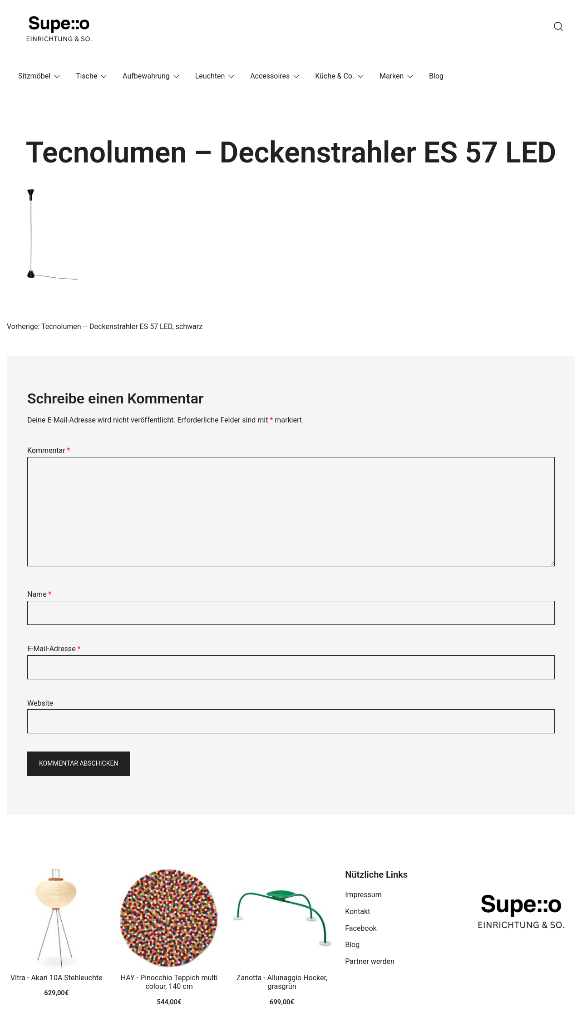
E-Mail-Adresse (53, 648)
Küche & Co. (334, 76)
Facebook (360, 928)
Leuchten (210, 76)
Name (39, 594)
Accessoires (270, 76)
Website (40, 703)
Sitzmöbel (34, 76)
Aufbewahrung (146, 76)
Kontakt (357, 911)
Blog (436, 76)
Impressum (363, 894)
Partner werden (370, 961)
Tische (86, 76)
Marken (392, 76)
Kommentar (48, 450)
